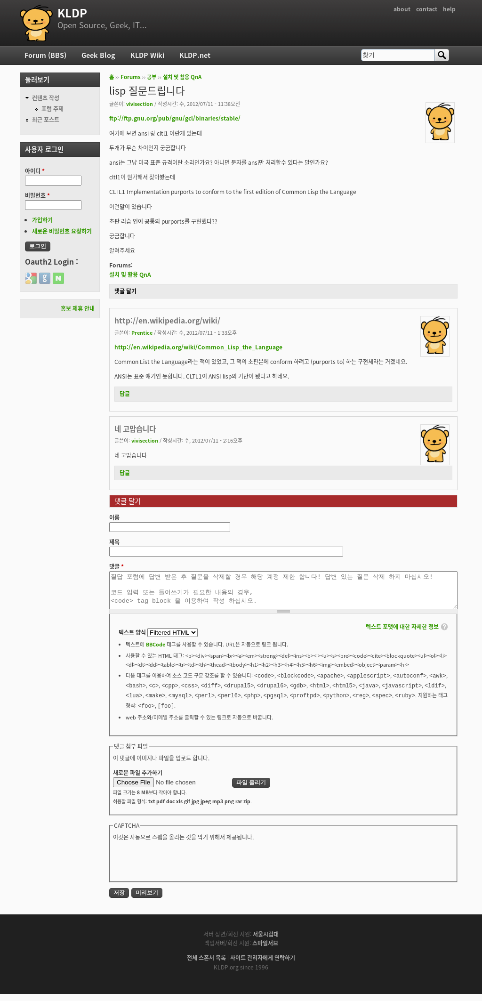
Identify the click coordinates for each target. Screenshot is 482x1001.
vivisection (139, 103)
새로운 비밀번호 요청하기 (62, 231)
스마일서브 (265, 950)
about (402, 9)
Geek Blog (98, 55)
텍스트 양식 (133, 639)
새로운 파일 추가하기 (137, 779)
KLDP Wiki (147, 55)
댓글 (116, 566)
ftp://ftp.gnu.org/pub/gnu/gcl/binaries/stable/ (175, 118)
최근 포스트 (45, 119)
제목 (114, 542)
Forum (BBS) (45, 55)
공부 (151, 77)
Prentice (142, 332)
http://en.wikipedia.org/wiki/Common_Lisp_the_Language (198, 347)
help (449, 9)
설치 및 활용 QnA (182, 77)
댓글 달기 (125, 291)
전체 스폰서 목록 (206, 965)
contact (426, 9)
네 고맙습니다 (135, 428)
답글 (125, 393)
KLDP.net (194, 55)
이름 (114, 517)
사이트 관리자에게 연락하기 (262, 965)
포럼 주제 (52, 109)
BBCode (155, 651)
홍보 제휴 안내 (78, 308)
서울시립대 (266, 941)
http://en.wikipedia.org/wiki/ (167, 320)
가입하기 (42, 220)
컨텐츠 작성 (45, 98)
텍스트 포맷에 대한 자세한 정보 (402, 634)
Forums (130, 77)
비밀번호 (37, 195)
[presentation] (184, 867)
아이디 (35, 171)
